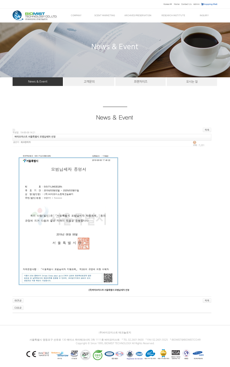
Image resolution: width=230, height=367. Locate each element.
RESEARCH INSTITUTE (173, 15)
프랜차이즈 (140, 81)
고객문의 (89, 81)
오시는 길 (192, 81)
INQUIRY (204, 15)
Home (177, 4)
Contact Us (186, 4)
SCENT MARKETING (104, 15)
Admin (196, 4)
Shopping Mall (209, 4)
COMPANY (76, 15)
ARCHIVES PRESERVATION (137, 15)
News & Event (37, 81)
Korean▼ (168, 4)
